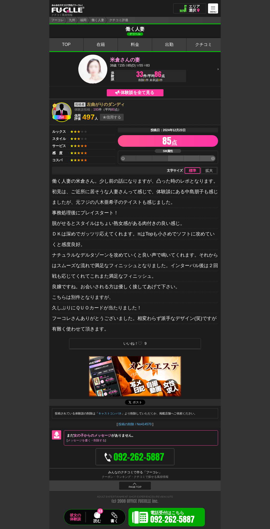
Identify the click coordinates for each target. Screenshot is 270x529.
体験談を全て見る (137, 92)
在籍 (101, 44)
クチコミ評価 (118, 20)
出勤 (169, 44)
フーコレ (57, 20)
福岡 (83, 20)
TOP (66, 44)
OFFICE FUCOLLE (139, 501)
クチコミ (203, 44)
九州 (72, 20)
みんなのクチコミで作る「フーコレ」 (135, 472)
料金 (135, 44)
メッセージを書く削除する (86, 440)
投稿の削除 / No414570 (134, 424)
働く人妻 (97, 20)
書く (114, 521)
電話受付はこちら (172, 518)
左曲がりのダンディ (106, 104)
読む (97, 521)
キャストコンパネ (110, 413)
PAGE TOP (135, 487)
